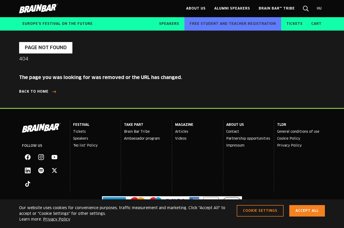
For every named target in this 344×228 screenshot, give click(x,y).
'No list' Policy (85, 145)
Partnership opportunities (248, 138)
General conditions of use (298, 131)
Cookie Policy (288, 138)
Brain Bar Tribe (137, 131)
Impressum (235, 145)
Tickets (79, 131)
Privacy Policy (289, 145)
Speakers (80, 138)
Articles (181, 131)
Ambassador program (142, 138)
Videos (181, 138)
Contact (232, 131)
